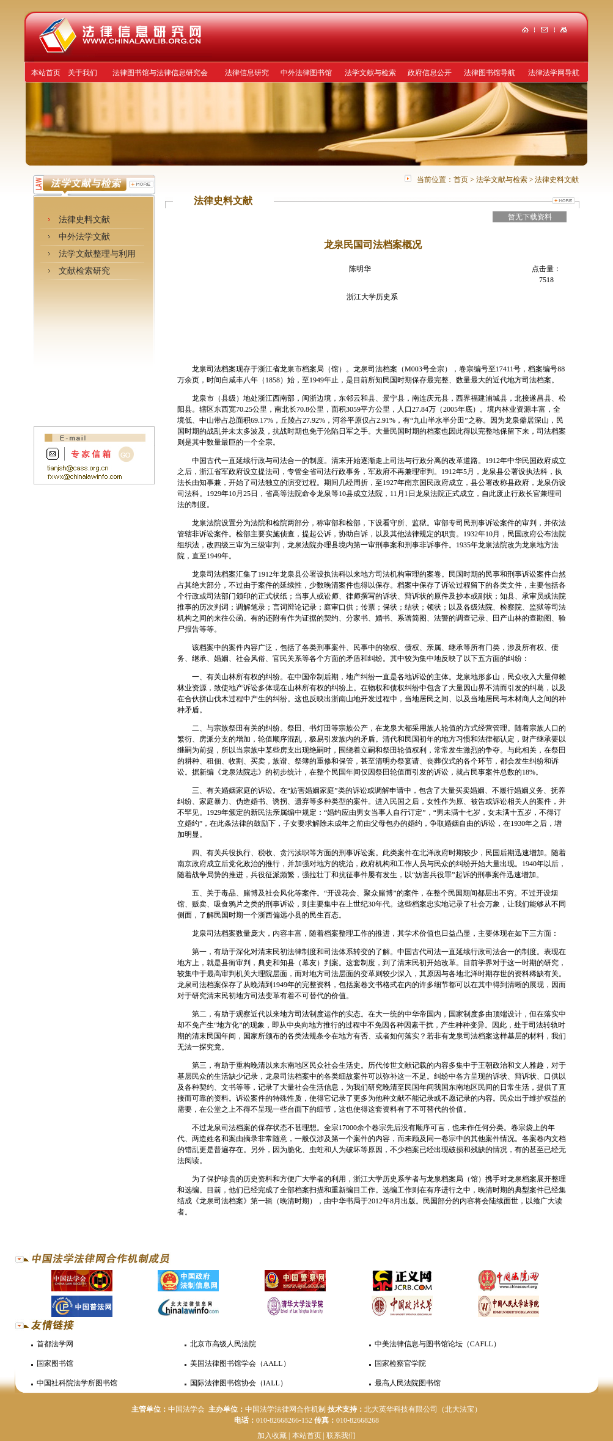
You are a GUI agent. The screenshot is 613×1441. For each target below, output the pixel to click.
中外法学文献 (84, 236)
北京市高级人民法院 (223, 1344)
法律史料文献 (84, 219)
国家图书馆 (55, 1363)
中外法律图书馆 (306, 72)
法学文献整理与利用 (97, 253)
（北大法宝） (460, 1409)
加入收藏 (272, 1435)
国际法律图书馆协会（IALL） (238, 1383)
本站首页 (46, 72)
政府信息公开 (430, 72)
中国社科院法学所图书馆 (77, 1383)
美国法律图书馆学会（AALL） (240, 1363)
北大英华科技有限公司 (401, 1409)
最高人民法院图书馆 (408, 1383)
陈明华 (360, 268)
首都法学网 (55, 1344)
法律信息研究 (247, 72)
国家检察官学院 (400, 1363)
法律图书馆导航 (489, 72)
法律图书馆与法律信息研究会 (160, 72)
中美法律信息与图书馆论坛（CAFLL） (438, 1344)
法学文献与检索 (370, 72)
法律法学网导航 (553, 72)
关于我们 (82, 72)
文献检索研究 (84, 270)
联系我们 (341, 1435)
